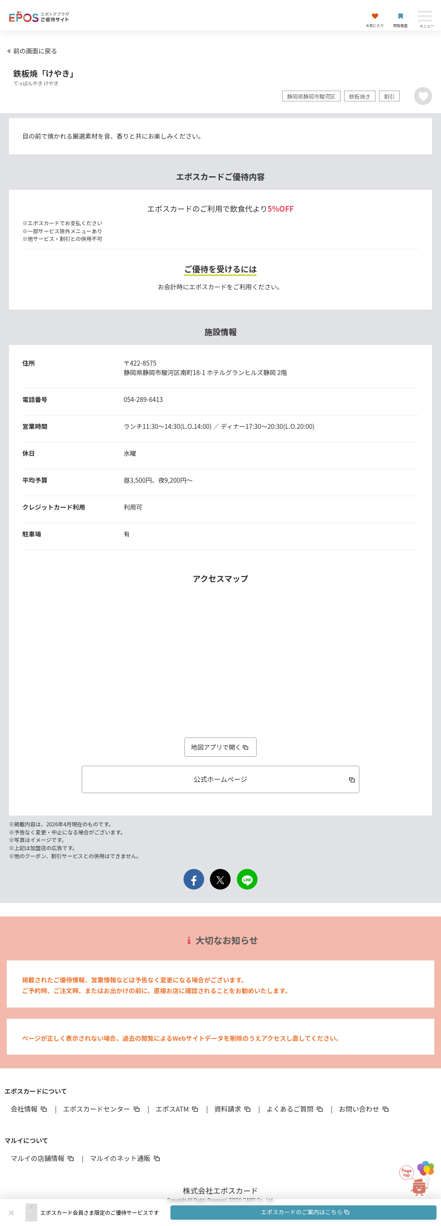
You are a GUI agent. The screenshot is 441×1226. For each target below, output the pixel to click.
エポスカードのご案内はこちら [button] (305, 1212)
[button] (238, 1213)
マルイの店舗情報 (43, 1158)
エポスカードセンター (102, 1108)
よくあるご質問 (295, 1108)
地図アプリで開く (220, 746)
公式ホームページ (275, 779)
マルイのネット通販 (125, 1158)
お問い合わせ (364, 1108)
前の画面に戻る (30, 50)
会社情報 (29, 1108)
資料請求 (233, 1108)
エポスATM (178, 1108)
